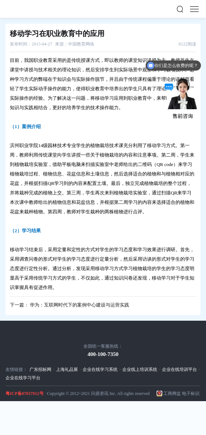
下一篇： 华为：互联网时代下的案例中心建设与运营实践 (69, 305)
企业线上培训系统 (139, 369)
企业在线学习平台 (22, 377)
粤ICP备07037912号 (24, 393)
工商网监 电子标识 (181, 393)
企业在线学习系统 (100, 369)
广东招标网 (40, 369)
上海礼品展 (67, 369)
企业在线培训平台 (179, 369)
